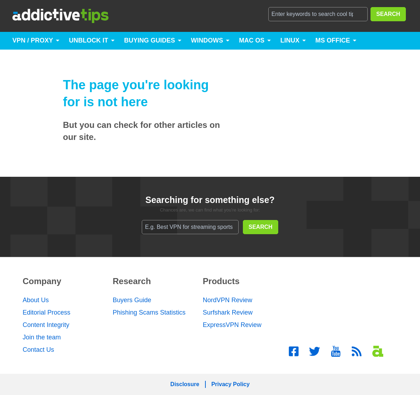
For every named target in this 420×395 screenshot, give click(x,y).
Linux (289, 40)
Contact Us (38, 349)
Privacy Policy (230, 384)
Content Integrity (46, 324)
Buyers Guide (132, 300)
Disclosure (184, 384)
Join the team (42, 337)
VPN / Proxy (32, 40)
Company (42, 281)
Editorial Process (46, 312)
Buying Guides (149, 40)
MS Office (332, 40)
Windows (207, 40)
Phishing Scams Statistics (149, 312)
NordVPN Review (227, 300)
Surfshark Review (228, 312)
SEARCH (388, 14)
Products (221, 281)
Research (132, 281)
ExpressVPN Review (232, 324)
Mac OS (251, 40)
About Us (36, 300)
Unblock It (88, 40)
